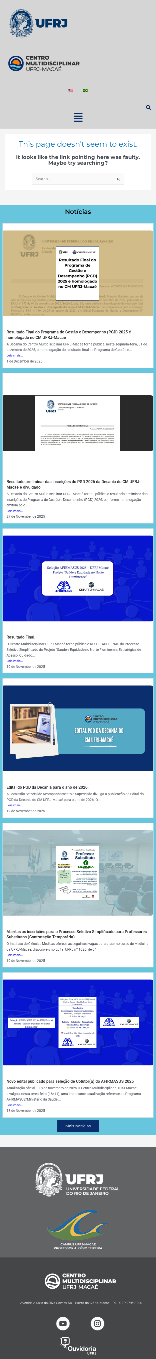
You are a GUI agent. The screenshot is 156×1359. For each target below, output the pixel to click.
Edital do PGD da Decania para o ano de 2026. (47, 787)
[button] (78, 117)
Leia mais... (14, 355)
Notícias (78, 211)
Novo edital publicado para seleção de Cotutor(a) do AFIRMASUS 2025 (70, 1081)
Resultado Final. (21, 637)
